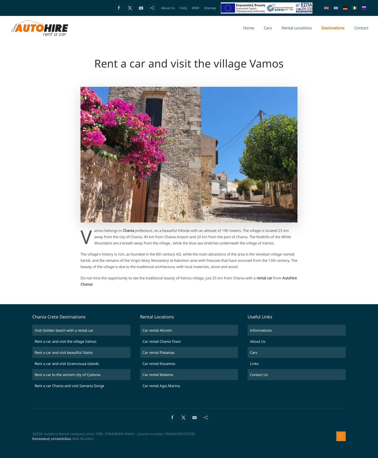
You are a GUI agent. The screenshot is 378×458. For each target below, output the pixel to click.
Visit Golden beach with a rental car (64, 330)
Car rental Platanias (158, 352)
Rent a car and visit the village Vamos (65, 341)
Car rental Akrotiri (157, 330)
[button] (341, 436)
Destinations (332, 28)
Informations (261, 330)
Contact (361, 28)
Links (254, 363)
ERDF (195, 8)
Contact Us (259, 374)
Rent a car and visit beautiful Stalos (64, 352)
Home (248, 28)
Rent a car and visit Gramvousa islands (67, 363)
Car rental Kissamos (158, 363)
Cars (268, 28)
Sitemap (210, 8)
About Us (168, 8)
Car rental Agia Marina (161, 385)
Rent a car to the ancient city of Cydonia (67, 374)
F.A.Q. (183, 8)
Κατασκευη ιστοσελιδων (51, 438)
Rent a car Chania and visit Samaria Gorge (69, 385)
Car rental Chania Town (161, 341)
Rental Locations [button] (297, 28)
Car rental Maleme (157, 374)
